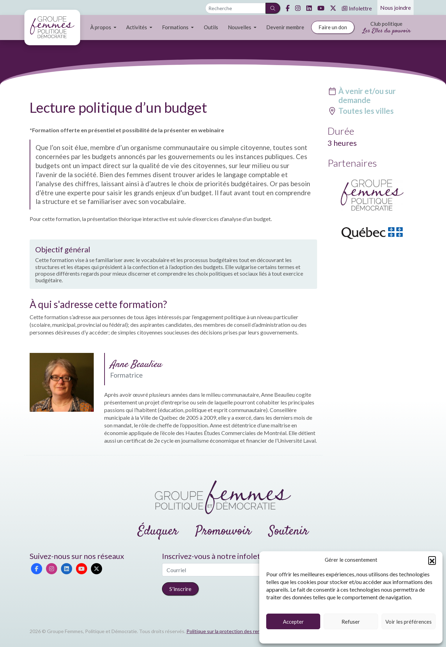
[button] (432, 560)
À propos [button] (101, 27)
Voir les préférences (408, 621)
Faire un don (332, 27)
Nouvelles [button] (240, 27)
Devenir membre (285, 27)
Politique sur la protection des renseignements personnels (250, 631)
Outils (211, 27)
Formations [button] (176, 27)
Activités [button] (137, 27)
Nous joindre (395, 7)
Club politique (387, 28)
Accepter (293, 621)
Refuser (350, 621)
